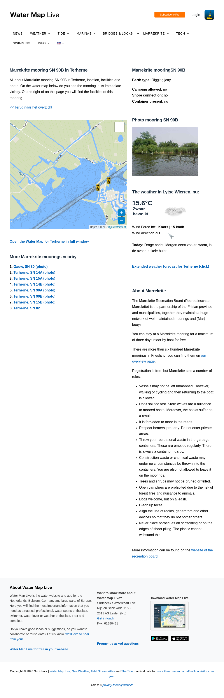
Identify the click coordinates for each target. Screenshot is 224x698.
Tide (63, 33)
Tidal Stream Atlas (103, 671)
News (18, 33)
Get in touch (105, 618)
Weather (40, 33)
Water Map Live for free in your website (39, 649)
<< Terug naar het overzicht (31, 107)
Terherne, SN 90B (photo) (35, 296)
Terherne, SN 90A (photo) (34, 290)
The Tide (127, 671)
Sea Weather (80, 671)
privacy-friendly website (118, 685)
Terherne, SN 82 (27, 308)
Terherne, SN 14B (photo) (35, 284)
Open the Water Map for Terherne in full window (49, 241)
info (44, 43)
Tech (182, 33)
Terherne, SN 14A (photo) (34, 272)
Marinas (86, 33)
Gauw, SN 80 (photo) (31, 266)
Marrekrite (156, 33)
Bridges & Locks (118, 33)
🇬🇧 (60, 43)
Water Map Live (60, 671)
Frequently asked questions (118, 643)
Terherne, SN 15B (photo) (35, 302)
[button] (98, 187)
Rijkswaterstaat (117, 227)
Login (196, 15)
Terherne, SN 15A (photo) (34, 278)
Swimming (21, 43)
